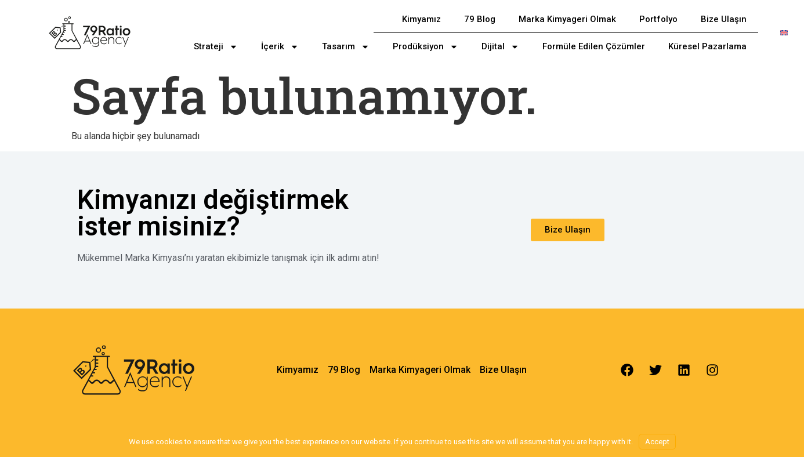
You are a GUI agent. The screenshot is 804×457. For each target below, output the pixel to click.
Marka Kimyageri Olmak (567, 19)
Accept (657, 441)
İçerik (280, 47)
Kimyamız (421, 19)
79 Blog (479, 19)
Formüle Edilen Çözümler (593, 46)
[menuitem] (784, 33)
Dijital (500, 47)
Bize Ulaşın (724, 19)
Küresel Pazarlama (707, 46)
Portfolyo (658, 19)
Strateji (216, 47)
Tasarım (346, 47)
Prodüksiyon (425, 47)
